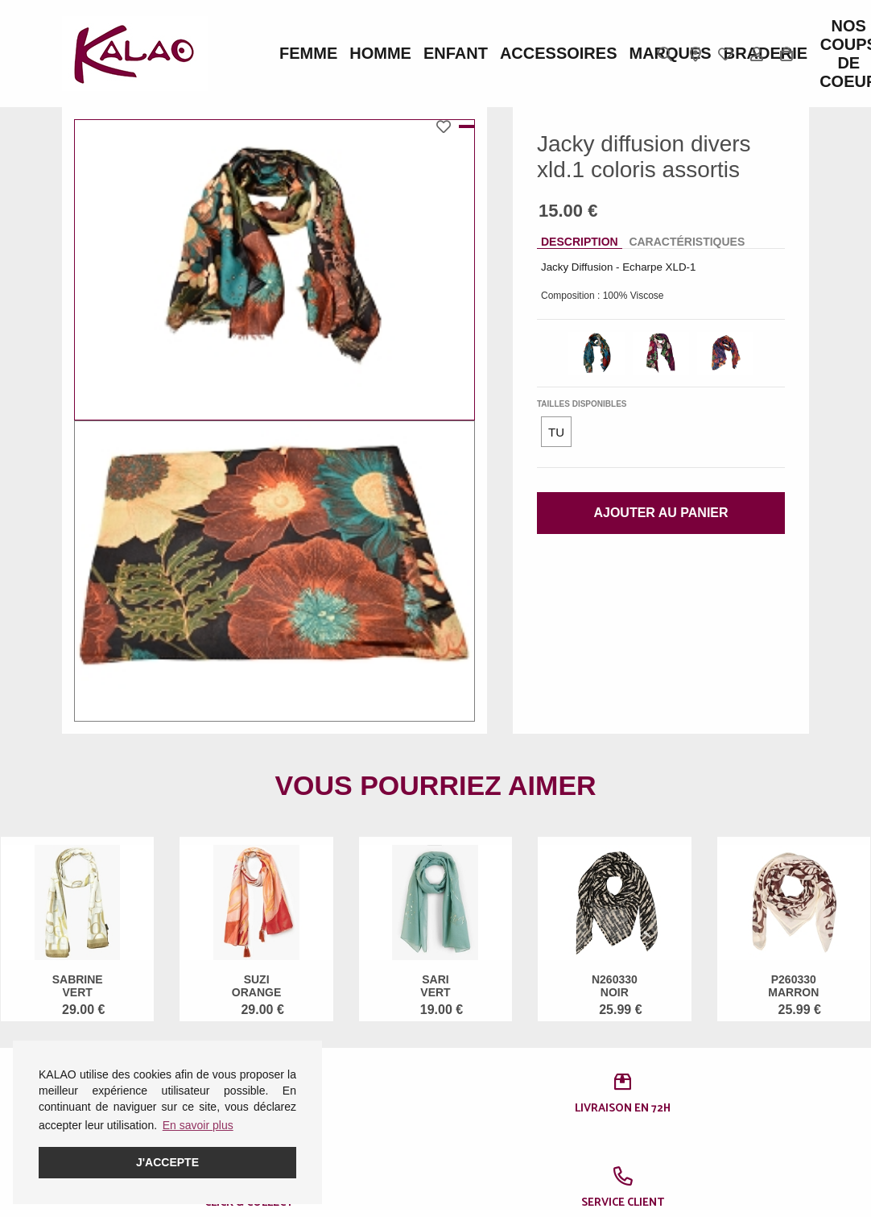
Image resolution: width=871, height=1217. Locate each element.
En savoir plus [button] (198, 1125)
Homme (330, 54)
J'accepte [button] (167, 1162)
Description (579, 241)
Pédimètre (345, 1098)
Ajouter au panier (660, 513)
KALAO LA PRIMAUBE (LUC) (494, 1088)
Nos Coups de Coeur (612, 54)
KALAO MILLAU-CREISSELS (491, 1130)
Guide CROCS (357, 1056)
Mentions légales (104, 1035)
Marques (506, 54)
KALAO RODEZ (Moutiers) (488, 1172)
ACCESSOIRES (436, 54)
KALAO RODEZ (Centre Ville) (488, 1046)
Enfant (373, 54)
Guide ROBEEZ (359, 1077)
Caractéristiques (687, 241)
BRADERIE (563, 54)
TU (556, 432)
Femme (287, 54)
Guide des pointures (370, 1035)
